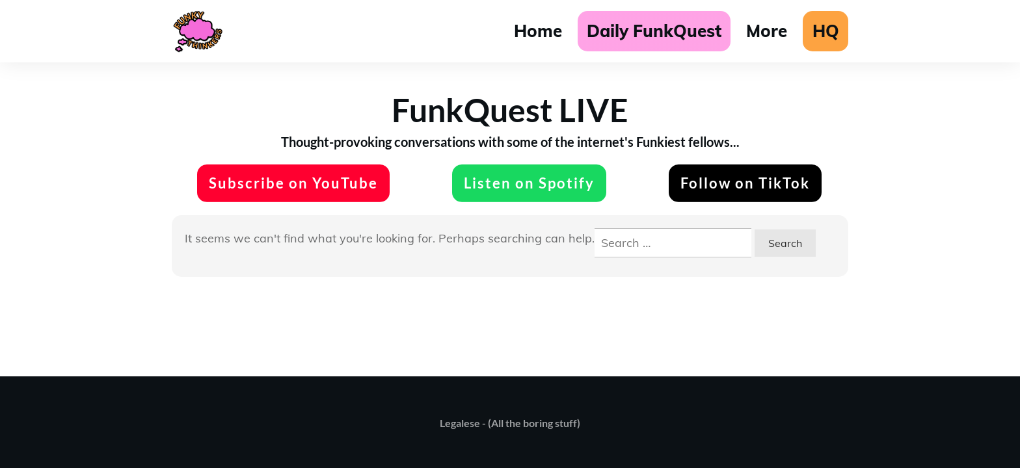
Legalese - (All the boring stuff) (510, 423)
